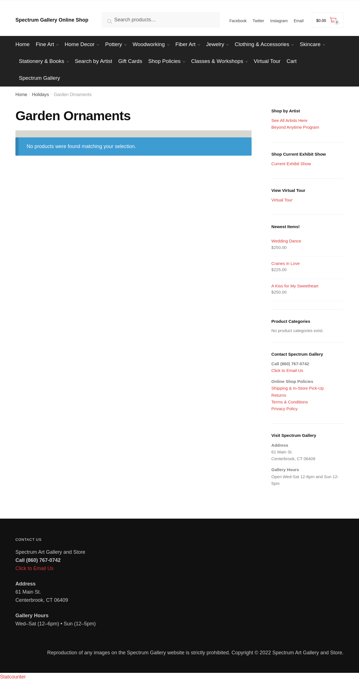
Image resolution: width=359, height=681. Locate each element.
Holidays (40, 94)
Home (21, 94)
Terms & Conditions (289, 401)
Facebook (238, 21)
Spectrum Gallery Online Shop (51, 20)
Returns (278, 395)
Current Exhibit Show (291, 163)
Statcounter (13, 677)
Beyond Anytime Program (295, 127)
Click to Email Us (287, 370)
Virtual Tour (282, 200)
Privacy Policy (284, 408)
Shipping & (282, 388)
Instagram (279, 21)
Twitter (258, 21)
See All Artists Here (289, 120)
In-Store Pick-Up (308, 388)
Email (298, 21)
